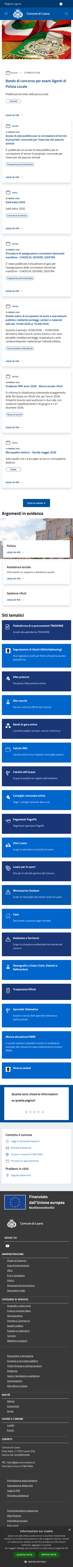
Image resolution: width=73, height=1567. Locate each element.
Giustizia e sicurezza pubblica (22, 1361)
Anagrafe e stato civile (19, 1306)
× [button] (69, 1530)
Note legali (12, 1525)
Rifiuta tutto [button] (49, 1554)
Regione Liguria (13, 4)
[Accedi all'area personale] (61, 4)
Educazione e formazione (20, 1356)
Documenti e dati (16, 1290)
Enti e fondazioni (16, 1275)
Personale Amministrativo (21, 1285)
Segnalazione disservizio (20, 1485)
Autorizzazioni (14, 1381)
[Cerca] (66, 14)
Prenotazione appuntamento (22, 1480)
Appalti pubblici (15, 1326)
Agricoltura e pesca (17, 1386)
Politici (10, 1280)
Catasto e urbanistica (18, 1331)
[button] (36, 1561)
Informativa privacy (17, 1520)
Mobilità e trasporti (17, 1341)
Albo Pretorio (14, 1515)
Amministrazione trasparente (22, 1510)
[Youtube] (7, 1246)
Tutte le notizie (36, 503)
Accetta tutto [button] (24, 1554)
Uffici (10, 1270)
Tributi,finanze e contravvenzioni (24, 1366)
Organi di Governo (16, 1260)
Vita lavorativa (15, 1316)
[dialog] (36, 1547)
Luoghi (10, 1425)
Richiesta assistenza (18, 1495)
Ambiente (12, 1371)
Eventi (10, 1430)
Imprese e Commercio (18, 1321)
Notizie (12, 126)
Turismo (11, 1336)
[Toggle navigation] (6, 13)
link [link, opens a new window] (66, 1548)
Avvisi (14, 72)
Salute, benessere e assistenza (23, 1376)
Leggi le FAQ (13, 1490)
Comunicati (13, 1406)
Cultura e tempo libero (19, 1311)
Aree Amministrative (18, 1265)
